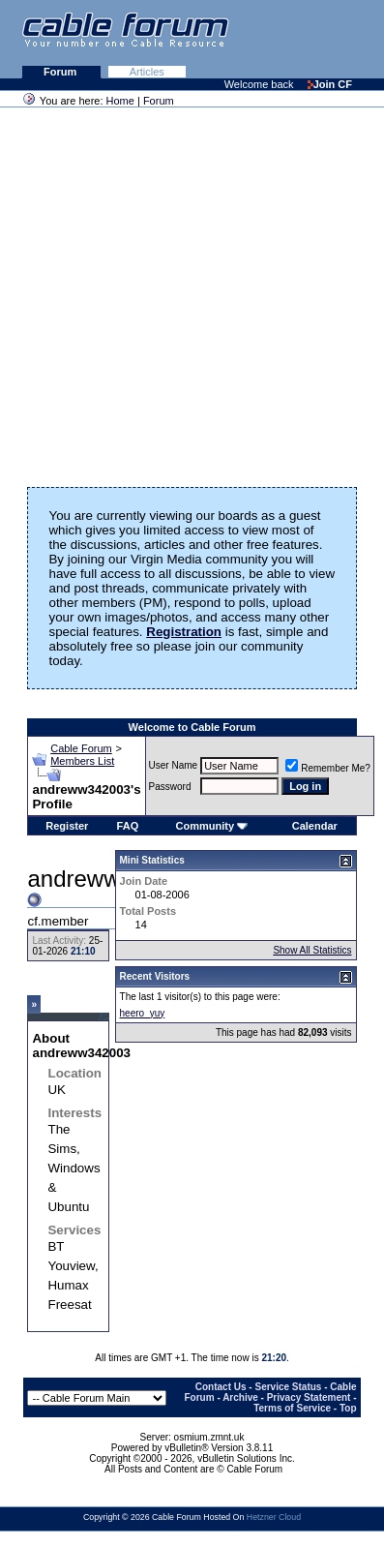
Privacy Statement (309, 1397)
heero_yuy (142, 1013)
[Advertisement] (181, 290)
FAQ (128, 826)
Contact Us (221, 1386)
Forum (61, 71)
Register (66, 826)
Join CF (330, 84)
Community (212, 826)
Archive (240, 1397)
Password (170, 786)
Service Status (287, 1386)
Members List (82, 761)
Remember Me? (327, 768)
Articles (147, 71)
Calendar (315, 826)
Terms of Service (292, 1408)
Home (120, 100)
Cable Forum (81, 748)
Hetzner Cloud (274, 1517)
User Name (173, 765)
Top (348, 1408)
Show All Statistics (312, 950)
